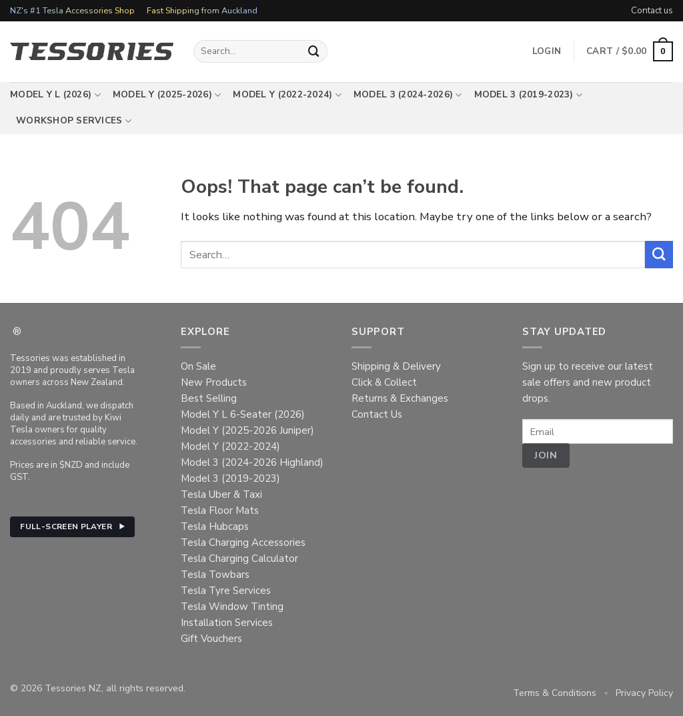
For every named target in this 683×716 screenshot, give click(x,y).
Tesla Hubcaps (215, 526)
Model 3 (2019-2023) (528, 94)
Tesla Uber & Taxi (221, 494)
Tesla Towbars (215, 574)
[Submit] (314, 51)
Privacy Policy (644, 693)
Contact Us (377, 414)
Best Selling (209, 398)
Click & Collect (384, 382)
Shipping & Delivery (396, 366)
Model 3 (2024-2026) (408, 94)
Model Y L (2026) (55, 94)
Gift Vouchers (211, 638)
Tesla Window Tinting (232, 606)
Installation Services (227, 622)
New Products (214, 382)
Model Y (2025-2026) (167, 94)
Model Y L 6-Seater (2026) (243, 414)
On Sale (198, 366)
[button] (629, 51)
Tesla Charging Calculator (239, 558)
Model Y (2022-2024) (287, 94)
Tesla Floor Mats (220, 510)
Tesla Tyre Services (226, 590)
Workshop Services (73, 120)
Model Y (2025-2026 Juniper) (247, 430)
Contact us (652, 10)
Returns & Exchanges (400, 398)
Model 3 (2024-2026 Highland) (252, 462)
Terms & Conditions (554, 693)
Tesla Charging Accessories (243, 542)
